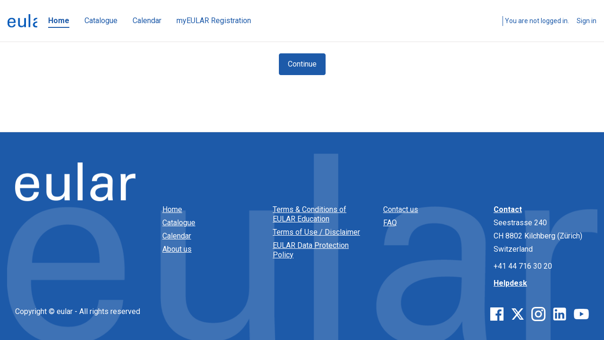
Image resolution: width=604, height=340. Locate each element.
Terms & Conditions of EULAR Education (309, 214)
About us (177, 249)
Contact (508, 209)
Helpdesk (510, 283)
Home (172, 209)
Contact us (400, 209)
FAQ (390, 222)
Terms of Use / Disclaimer (316, 232)
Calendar (176, 235)
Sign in (586, 21)
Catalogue (178, 222)
